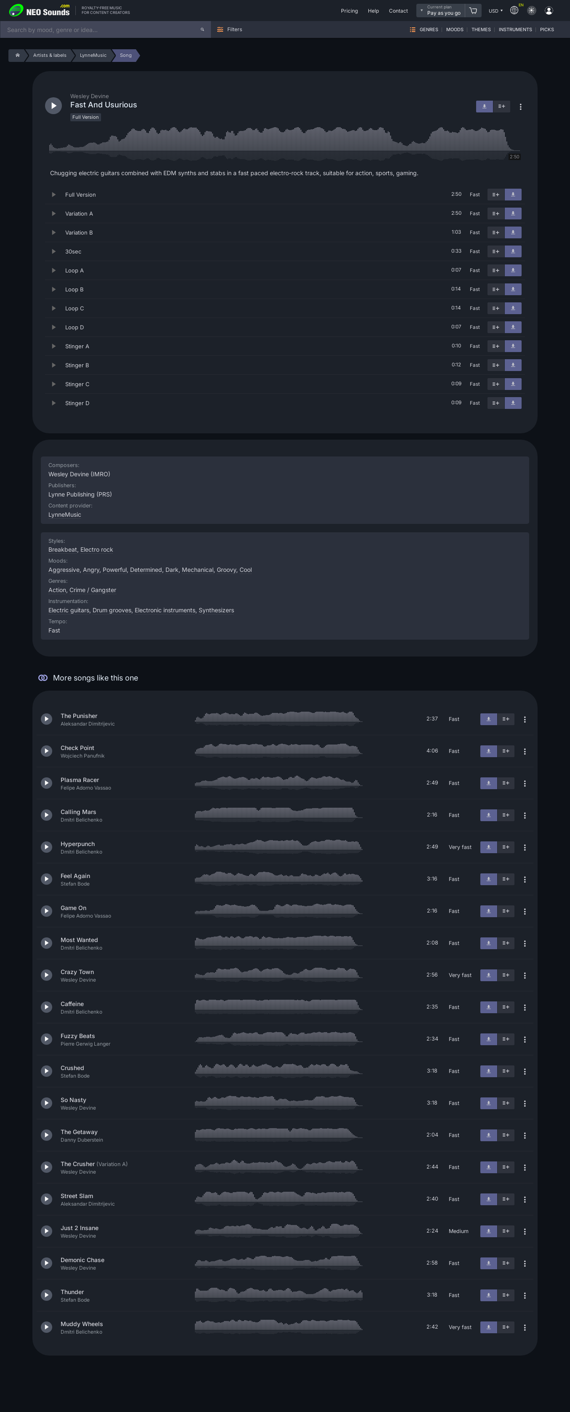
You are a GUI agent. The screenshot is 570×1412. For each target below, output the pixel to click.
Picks (547, 29)
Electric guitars (68, 610)
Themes (481, 29)
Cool (246, 569)
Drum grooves (112, 610)
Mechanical (197, 569)
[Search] (202, 29)
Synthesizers (216, 610)
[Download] (513, 194)
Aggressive (64, 569)
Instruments (515, 29)
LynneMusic (64, 514)
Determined (146, 569)
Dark (171, 569)
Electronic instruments (165, 610)
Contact (398, 11)
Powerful (115, 569)
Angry (91, 569)
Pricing (349, 11)
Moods (454, 29)
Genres (429, 29)
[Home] (16, 55)
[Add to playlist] (496, 194)
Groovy (226, 569)
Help (373, 11)
